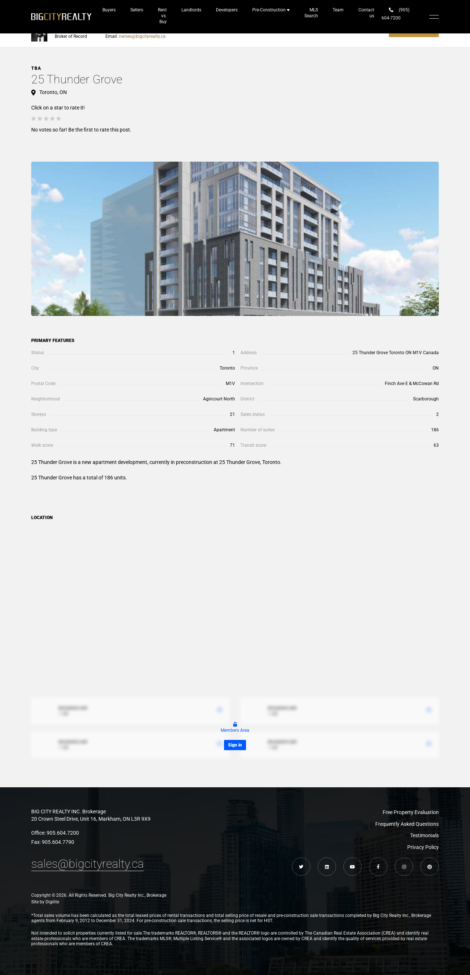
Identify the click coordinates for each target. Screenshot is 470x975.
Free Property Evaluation (411, 812)
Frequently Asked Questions (407, 824)
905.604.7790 (58, 842)
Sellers (136, 9)
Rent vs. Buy (162, 15)
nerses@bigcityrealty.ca (142, 36)
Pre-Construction (269, 9)
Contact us (366, 12)
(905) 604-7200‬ (395, 14)
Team (338, 9)
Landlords (191, 9)
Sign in (235, 745)
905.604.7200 (63, 833)
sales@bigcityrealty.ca (87, 864)
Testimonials (424, 835)
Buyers (109, 9)
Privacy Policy (423, 847)
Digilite (52, 901)
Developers (227, 9)
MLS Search (311, 12)
